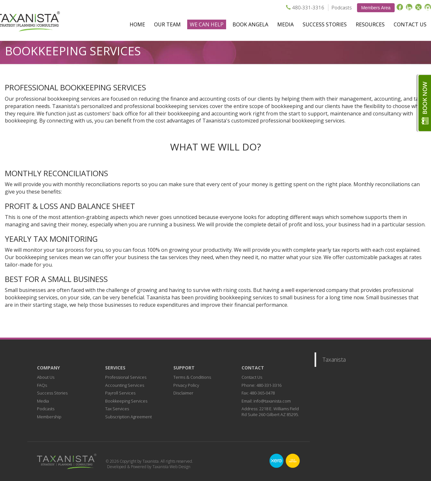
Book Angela (250, 24)
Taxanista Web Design (171, 466)
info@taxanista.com (272, 401)
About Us (45, 377)
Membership (49, 417)
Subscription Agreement (128, 417)
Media (285, 24)
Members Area (375, 7)
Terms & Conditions (192, 377)
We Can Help (207, 24)
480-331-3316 (308, 7)
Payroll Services (120, 393)
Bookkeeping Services (126, 401)
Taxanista (334, 359)
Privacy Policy (186, 385)
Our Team (167, 24)
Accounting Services (124, 385)
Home (137, 24)
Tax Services (117, 409)
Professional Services (125, 377)
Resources (370, 24)
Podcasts (342, 7)
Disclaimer (183, 393)
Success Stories (325, 24)
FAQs (42, 385)
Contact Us (410, 24)
